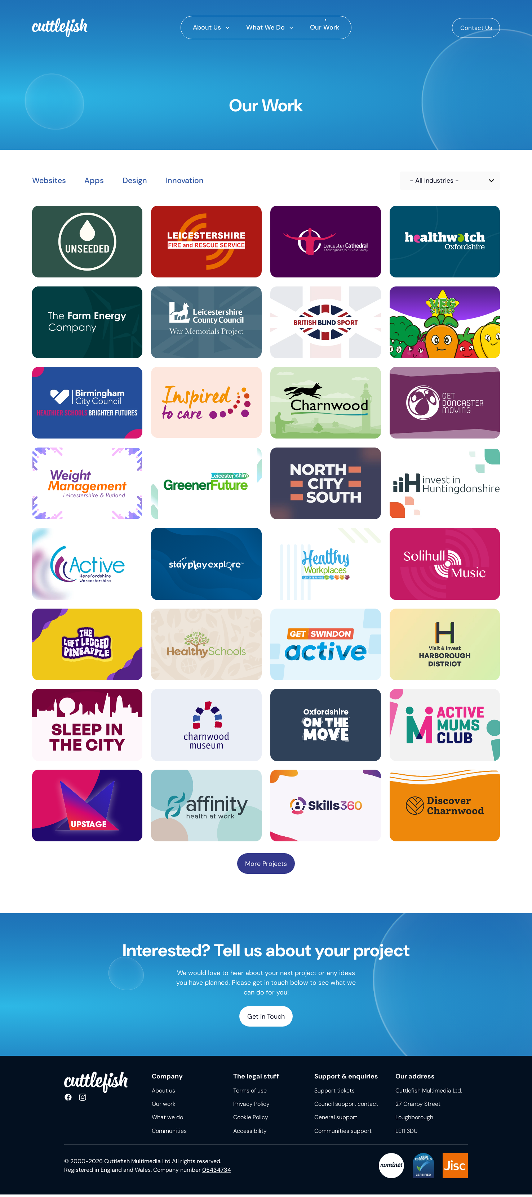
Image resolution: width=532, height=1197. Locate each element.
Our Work (324, 27)
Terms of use (250, 1093)
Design (143, 180)
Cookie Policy (250, 1120)
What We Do (265, 27)
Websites (51, 180)
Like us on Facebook (68, 1100)
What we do (167, 1120)
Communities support (343, 1133)
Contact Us (474, 27)
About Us (207, 27)
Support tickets (334, 1093)
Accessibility (250, 1133)
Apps (99, 180)
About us (163, 1093)
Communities (169, 1133)
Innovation (197, 180)
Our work (164, 1107)
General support (335, 1120)
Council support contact (346, 1107)
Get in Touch (266, 1018)
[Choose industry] (450, 181)
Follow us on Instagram (83, 1100)
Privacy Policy (251, 1107)
